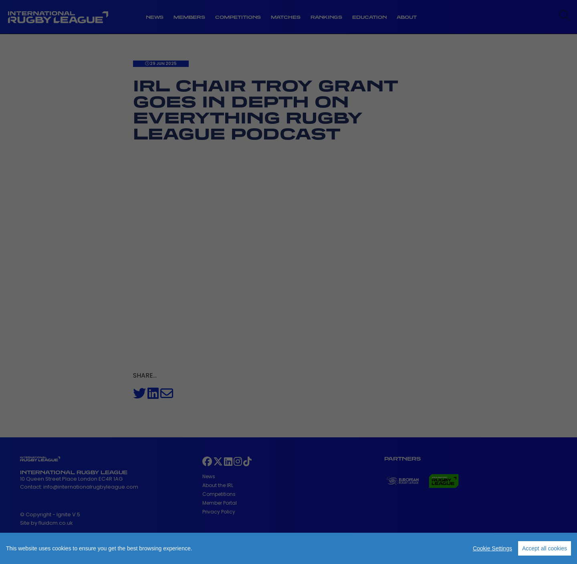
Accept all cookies (544, 548)
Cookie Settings (492, 548)
